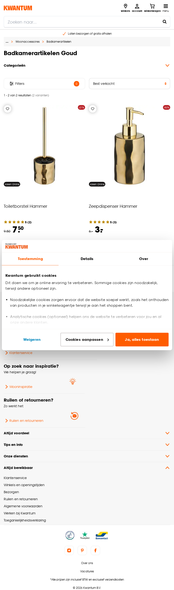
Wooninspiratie (18, 387)
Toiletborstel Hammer (25, 206)
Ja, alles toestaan (142, 339)
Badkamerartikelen (59, 41)
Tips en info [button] (87, 445)
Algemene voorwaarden (23, 506)
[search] (87, 21)
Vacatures (87, 571)
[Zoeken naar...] (164, 21)
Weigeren (32, 339)
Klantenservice (18, 353)
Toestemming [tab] (30, 258)
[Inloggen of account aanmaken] (137, 8)
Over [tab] (143, 258)
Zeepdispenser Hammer (113, 206)
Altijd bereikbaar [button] (87, 468)
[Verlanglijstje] (7, 109)
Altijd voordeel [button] (87, 433)
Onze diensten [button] (87, 456)
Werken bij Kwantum (20, 513)
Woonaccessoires (28, 41)
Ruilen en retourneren (23, 420)
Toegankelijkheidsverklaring (25, 520)
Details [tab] (87, 258)
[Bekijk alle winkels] (125, 8)
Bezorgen (11, 492)
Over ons (87, 563)
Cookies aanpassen (87, 339)
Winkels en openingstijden (24, 485)
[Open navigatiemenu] (165, 8)
